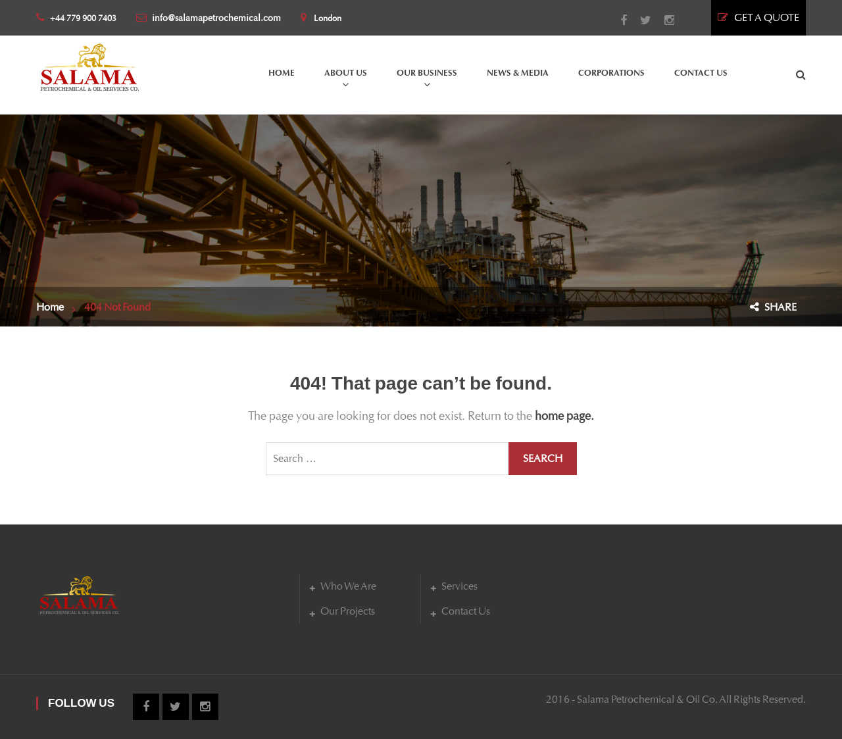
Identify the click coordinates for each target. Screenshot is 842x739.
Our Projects (347, 611)
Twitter (639, 20)
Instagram (662, 20)
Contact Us (465, 611)
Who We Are (348, 586)
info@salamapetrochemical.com (208, 18)
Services (459, 586)
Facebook (617, 20)
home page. (564, 416)
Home (50, 307)
